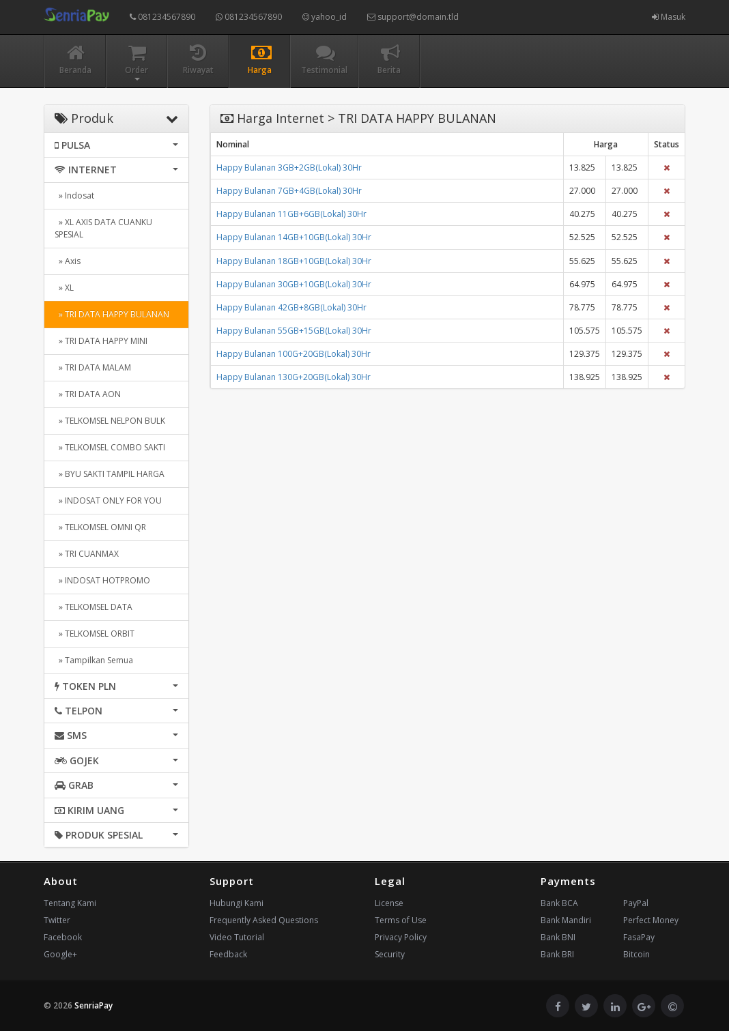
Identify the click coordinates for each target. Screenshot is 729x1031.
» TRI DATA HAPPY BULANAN (112, 314)
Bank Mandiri (566, 920)
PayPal (635, 903)
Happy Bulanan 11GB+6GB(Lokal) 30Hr (291, 214)
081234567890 (162, 17)
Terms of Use (401, 920)
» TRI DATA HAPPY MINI (101, 341)
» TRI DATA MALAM (93, 367)
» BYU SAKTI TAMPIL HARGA (110, 474)
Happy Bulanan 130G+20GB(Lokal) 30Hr (293, 377)
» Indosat (74, 195)
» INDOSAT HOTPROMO (102, 580)
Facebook (63, 937)
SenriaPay (93, 1005)
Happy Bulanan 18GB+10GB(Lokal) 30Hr (293, 261)
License (389, 903)
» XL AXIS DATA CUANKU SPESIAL (103, 228)
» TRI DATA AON (88, 394)
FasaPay (639, 937)
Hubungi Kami (236, 903)
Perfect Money (650, 920)
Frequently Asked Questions (264, 920)
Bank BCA (559, 903)
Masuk (668, 17)
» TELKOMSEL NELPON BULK (110, 420)
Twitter (57, 920)
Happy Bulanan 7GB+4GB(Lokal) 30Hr (289, 191)
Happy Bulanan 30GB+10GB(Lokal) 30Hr (293, 284)
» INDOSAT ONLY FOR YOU (108, 500)
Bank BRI (557, 954)
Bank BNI (558, 937)
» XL (64, 287)
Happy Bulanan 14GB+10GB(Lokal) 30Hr (293, 237)
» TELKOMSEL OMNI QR (100, 527)
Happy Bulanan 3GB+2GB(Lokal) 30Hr (289, 167)
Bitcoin (636, 954)
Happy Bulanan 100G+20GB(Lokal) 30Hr (293, 354)
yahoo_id (324, 17)
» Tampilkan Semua (94, 660)
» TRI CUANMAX (87, 554)
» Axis (68, 261)
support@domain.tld (413, 17)
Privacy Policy (401, 937)
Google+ (60, 954)
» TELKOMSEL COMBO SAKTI (110, 447)
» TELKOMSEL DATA (93, 607)
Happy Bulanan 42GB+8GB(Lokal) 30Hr (291, 307)
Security (390, 954)
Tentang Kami (70, 903)
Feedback (228, 954)
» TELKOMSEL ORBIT (94, 633)
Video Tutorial (237, 937)
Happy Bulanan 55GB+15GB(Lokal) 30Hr (293, 330)
